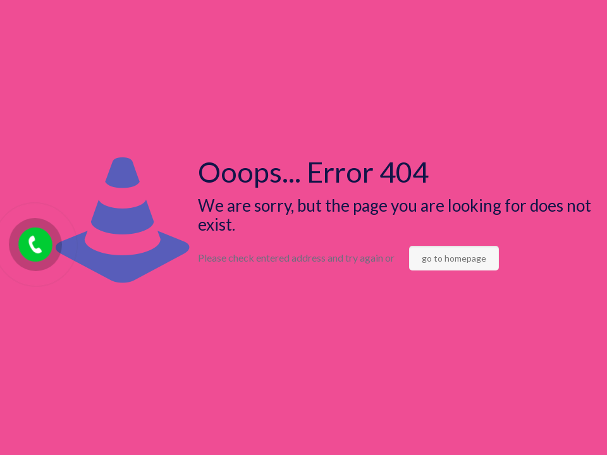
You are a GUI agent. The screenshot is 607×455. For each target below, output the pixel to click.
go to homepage (454, 258)
